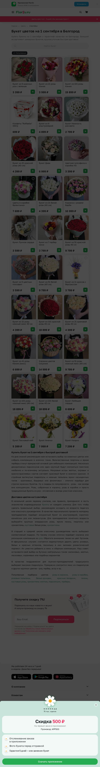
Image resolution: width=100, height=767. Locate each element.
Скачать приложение (50, 761)
